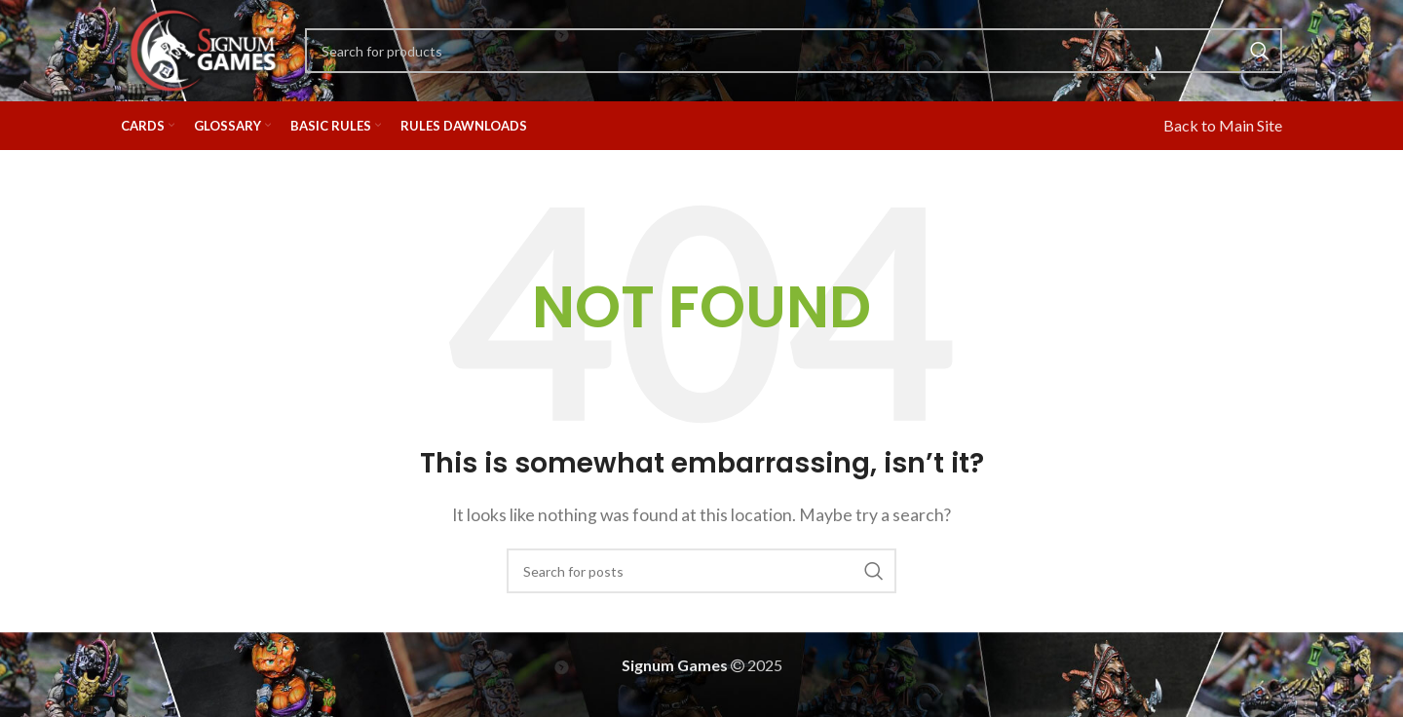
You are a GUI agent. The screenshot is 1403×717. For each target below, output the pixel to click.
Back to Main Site (1222, 125)
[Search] (793, 50)
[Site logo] (203, 48)
